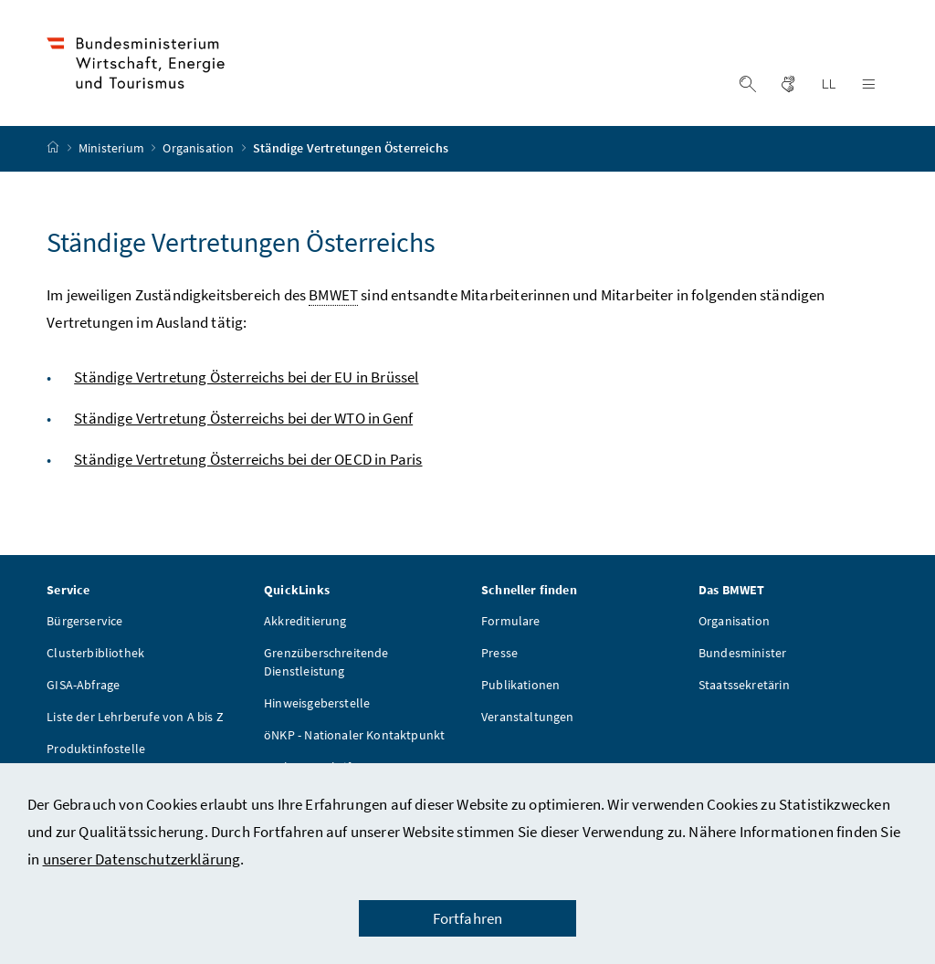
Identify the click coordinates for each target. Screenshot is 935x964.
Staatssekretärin (744, 684)
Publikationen (520, 684)
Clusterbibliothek (95, 652)
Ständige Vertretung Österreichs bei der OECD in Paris (248, 459)
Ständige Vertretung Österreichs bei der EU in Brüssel (246, 377)
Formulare (511, 621)
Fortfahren (468, 918)
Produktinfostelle (96, 748)
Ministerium (113, 149)
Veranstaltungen (527, 716)
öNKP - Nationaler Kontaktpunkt (354, 735)
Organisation (199, 149)
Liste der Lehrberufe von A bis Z (135, 716)
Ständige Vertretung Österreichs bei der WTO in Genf (243, 418)
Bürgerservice (84, 621)
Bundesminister (742, 652)
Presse (499, 652)
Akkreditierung (305, 621)
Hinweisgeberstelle (317, 703)
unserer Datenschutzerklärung (142, 859)
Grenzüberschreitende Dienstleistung (326, 661)
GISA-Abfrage (83, 684)
